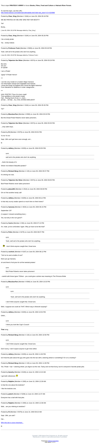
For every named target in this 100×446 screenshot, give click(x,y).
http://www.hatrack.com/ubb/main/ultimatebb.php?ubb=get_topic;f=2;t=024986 (28, 13)
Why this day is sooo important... (12, 423)
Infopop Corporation (53, 441)
